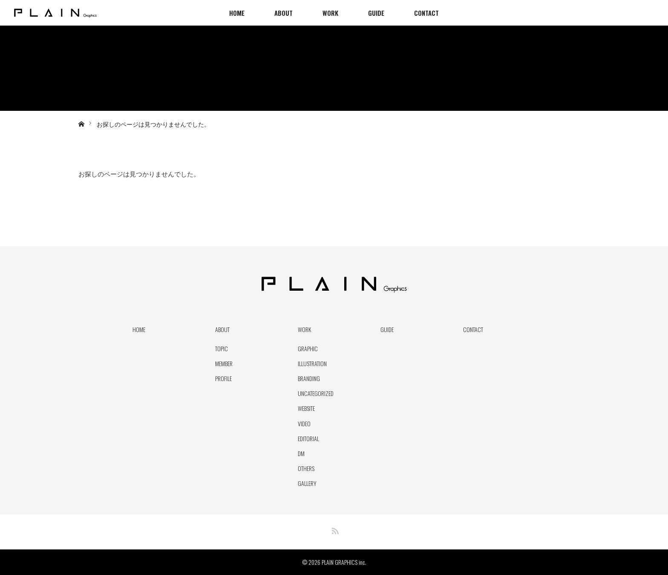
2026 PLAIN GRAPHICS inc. (337, 562)
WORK (330, 12)
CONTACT (426, 12)
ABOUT (283, 12)
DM (301, 453)
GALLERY (307, 483)
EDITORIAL (308, 438)
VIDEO (304, 423)
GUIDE (376, 12)
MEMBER (224, 363)
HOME (237, 12)
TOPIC (221, 348)
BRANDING (309, 378)
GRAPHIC (308, 348)
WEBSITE (306, 408)
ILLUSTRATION (312, 363)
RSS (334, 529)
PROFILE (223, 378)
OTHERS (306, 468)
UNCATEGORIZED (316, 393)
